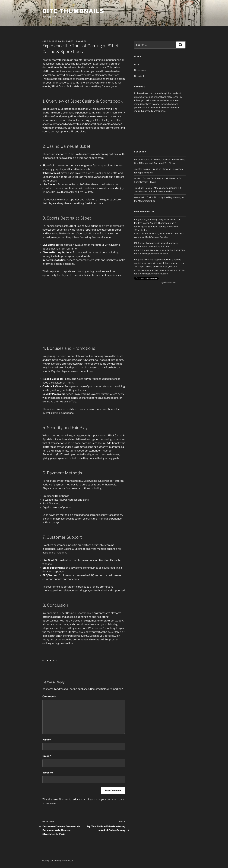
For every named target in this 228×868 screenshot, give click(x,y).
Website (47, 772)
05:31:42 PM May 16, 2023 (149, 234)
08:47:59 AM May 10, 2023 (150, 250)
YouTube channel (153, 96)
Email (46, 756)
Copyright (139, 76)
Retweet (155, 237)
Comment (49, 696)
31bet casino (100, 63)
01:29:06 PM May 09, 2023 (150, 270)
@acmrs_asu (144, 219)
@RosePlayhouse (146, 243)
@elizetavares (169, 282)
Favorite (163, 237)
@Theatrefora (141, 230)
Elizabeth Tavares (74, 41)
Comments (140, 70)
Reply (148, 237)
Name (46, 739)
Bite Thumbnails (73, 11)
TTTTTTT (52, 661)
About (137, 64)
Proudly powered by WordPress (57, 860)
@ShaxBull (143, 259)
